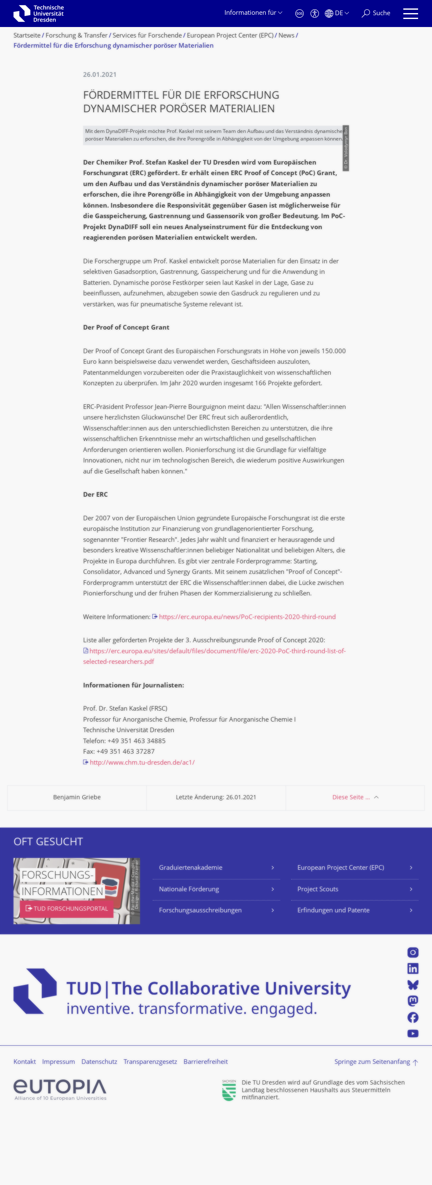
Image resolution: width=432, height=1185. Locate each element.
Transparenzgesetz (150, 1133)
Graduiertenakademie (190, 939)
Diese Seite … (351, 868)
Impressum (58, 1133)
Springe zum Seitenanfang (372, 1133)
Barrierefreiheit (206, 1133)
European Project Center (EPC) (340, 939)
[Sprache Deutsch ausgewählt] (337, 13)
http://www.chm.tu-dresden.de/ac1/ (142, 834)
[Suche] (376, 13)
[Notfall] (299, 14)
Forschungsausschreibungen (200, 981)
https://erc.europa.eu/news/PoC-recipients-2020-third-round (247, 688)
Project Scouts (317, 960)
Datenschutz (99, 1133)
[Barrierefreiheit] (314, 14)
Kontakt (25, 1133)
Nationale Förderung (189, 960)
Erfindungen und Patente (333, 981)
